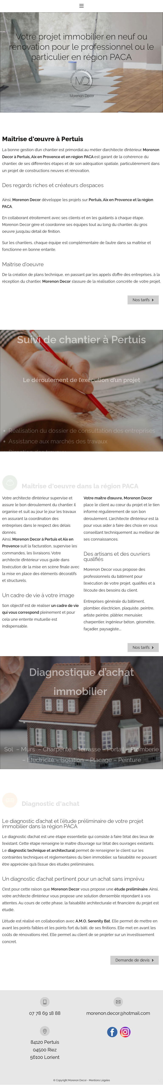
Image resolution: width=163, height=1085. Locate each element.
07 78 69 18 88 (44, 1013)
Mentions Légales (99, 1080)
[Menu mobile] (81, 6)
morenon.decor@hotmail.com (118, 1013)
